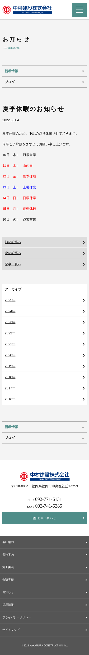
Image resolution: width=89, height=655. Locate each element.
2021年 (10, 344)
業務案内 (8, 554)
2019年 (10, 366)
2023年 (10, 322)
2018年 (10, 377)
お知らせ (8, 592)
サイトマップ (10, 629)
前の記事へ (13, 242)
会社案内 (8, 542)
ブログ (10, 82)
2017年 (10, 388)
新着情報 (11, 71)
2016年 (10, 399)
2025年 (10, 300)
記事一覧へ (13, 264)
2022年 (10, 333)
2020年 (10, 355)
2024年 (10, 311)
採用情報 (8, 604)
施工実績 (8, 567)
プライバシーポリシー (16, 617)
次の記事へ (13, 253)
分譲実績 (8, 579)
